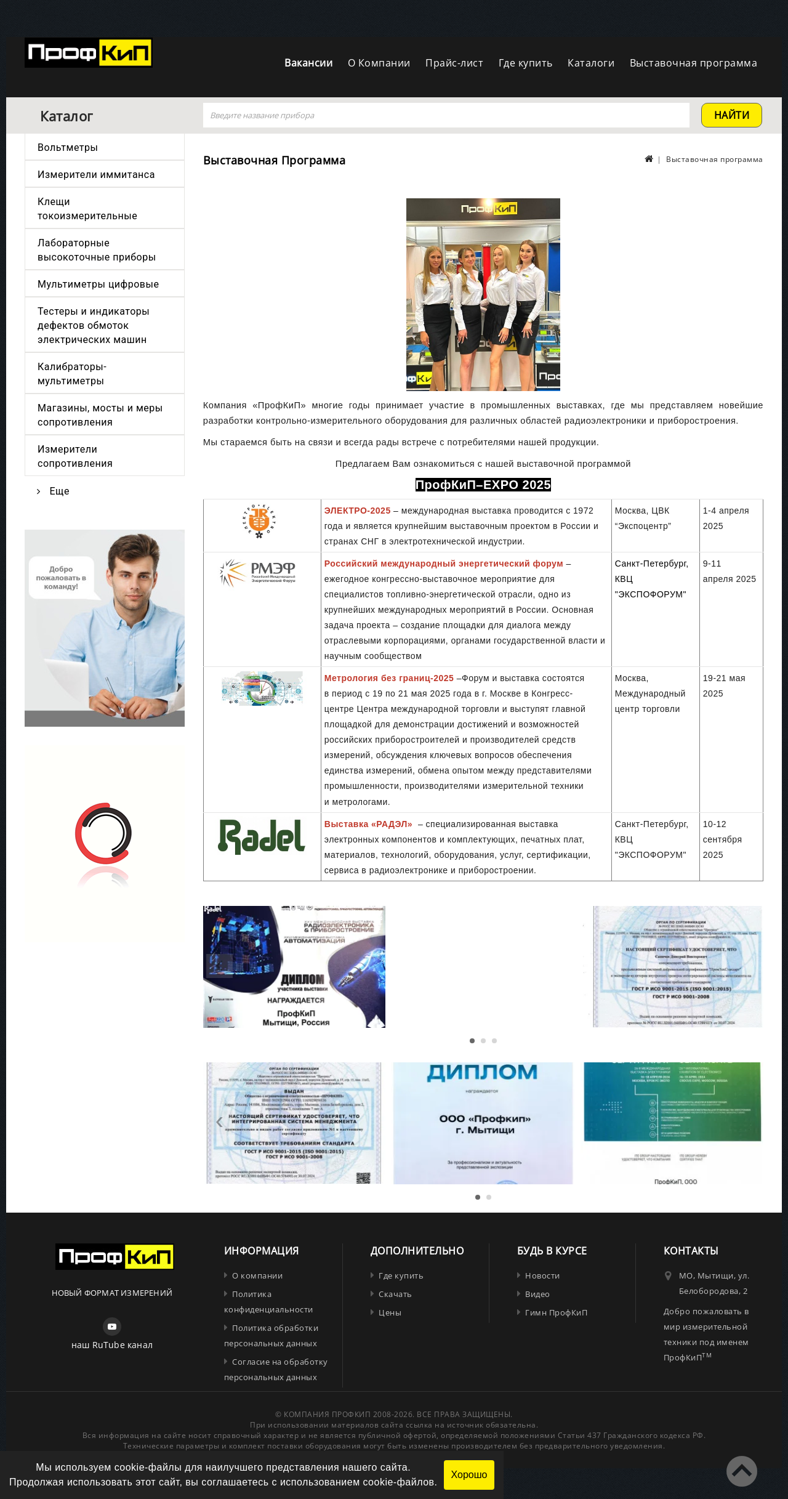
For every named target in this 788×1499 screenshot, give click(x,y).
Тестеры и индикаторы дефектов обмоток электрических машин (94, 325)
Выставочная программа (694, 63)
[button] (472, 1040)
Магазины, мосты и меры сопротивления (100, 415)
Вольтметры (68, 147)
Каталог (66, 116)
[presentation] (219, 966)
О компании (257, 1275)
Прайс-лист (454, 63)
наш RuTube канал (112, 1345)
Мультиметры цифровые (98, 284)
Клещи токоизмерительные (87, 209)
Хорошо (469, 1474)
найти (732, 115)
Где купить (526, 63)
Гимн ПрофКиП (556, 1312)
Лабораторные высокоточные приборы (97, 250)
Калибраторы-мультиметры (72, 374)
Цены (390, 1312)
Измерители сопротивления (75, 456)
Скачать (395, 1293)
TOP (741, 1471)
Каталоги (591, 63)
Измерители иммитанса (96, 174)
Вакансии (308, 63)
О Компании (379, 63)
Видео (537, 1293)
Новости (542, 1275)
